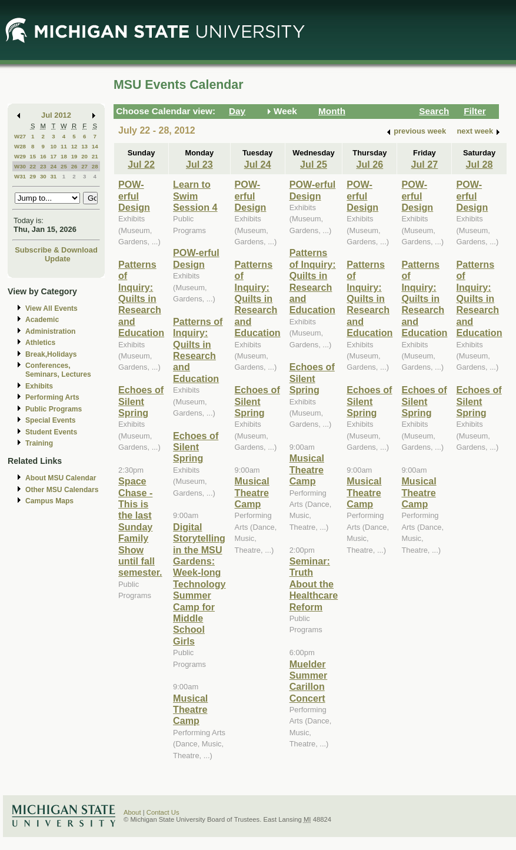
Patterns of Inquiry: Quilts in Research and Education (141, 298)
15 (32, 156)
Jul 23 (199, 164)
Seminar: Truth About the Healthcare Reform (313, 584)
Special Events (50, 420)
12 (74, 146)
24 (53, 166)
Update (58, 258)
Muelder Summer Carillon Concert (308, 681)
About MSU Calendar (60, 478)
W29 (20, 156)
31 (53, 176)
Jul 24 (257, 164)
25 (64, 166)
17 (53, 156)
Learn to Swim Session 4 (195, 196)
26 (74, 166)
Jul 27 (424, 164)
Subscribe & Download (56, 249)
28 (95, 166)
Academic (42, 320)
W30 (20, 166)
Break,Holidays (51, 354)
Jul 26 (369, 164)
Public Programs (53, 409)
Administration (50, 331)
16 (43, 156)
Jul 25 (313, 164)
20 (84, 156)
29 (32, 176)
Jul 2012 (56, 115)
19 (74, 156)
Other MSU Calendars (62, 490)
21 (95, 156)
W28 (20, 146)
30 (43, 176)
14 (95, 146)
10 (53, 146)
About (132, 812)
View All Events (51, 308)
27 (84, 166)
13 (84, 146)
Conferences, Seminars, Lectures (58, 369)
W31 (20, 176)
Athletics (40, 342)
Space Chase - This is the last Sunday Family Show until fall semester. (140, 526)
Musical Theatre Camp (190, 709)
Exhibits (39, 386)
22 (32, 166)
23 (43, 166)
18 (64, 156)
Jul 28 (479, 164)
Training (39, 443)
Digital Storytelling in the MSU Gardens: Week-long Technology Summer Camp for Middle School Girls (199, 584)
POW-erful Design (134, 196)
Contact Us (163, 812)
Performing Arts (52, 397)
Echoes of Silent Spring (141, 401)
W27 (20, 136)
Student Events (51, 432)
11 (64, 146)
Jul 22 (141, 164)
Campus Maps (49, 501)
